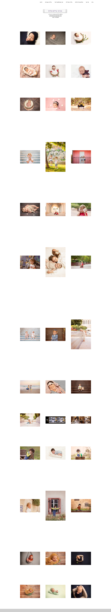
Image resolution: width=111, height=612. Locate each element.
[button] (55, 11)
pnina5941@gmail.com (55, 15)
